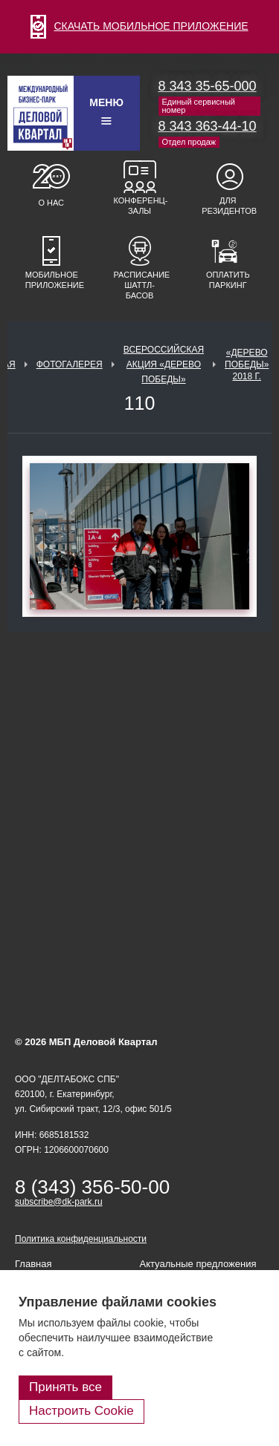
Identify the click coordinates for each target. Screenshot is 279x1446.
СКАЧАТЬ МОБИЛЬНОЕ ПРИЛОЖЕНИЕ (139, 26)
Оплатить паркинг (228, 279)
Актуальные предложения (198, 1263)
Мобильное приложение (51, 279)
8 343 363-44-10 (207, 126)
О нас (51, 202)
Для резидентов (228, 205)
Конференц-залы (140, 205)
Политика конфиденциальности (81, 1239)
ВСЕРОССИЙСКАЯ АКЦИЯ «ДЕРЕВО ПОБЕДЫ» (164, 364)
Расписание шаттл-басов (140, 285)
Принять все (65, 1387)
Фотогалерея (69, 364)
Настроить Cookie (81, 1411)
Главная (33, 1263)
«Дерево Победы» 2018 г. (247, 364)
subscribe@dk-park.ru (59, 1202)
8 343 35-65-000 (207, 86)
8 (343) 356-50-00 (92, 1187)
